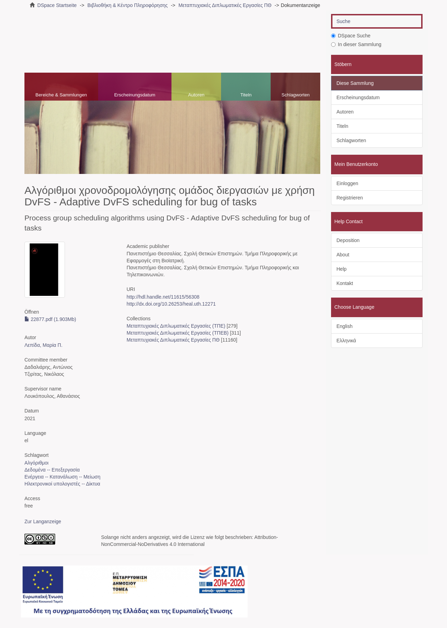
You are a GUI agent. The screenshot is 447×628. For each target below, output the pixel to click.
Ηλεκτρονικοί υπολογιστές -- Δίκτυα (62, 484)
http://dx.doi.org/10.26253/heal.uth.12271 (170, 304)
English (345, 326)
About (343, 254)
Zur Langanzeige (42, 521)
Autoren (196, 94)
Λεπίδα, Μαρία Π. (43, 345)
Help (342, 269)
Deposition (348, 240)
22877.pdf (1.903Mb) (50, 319)
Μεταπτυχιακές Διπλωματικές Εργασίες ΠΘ (224, 5)
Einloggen (347, 183)
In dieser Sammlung (356, 44)
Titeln (245, 94)
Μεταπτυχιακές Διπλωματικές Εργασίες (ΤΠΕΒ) (177, 333)
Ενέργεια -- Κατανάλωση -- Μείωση (62, 477)
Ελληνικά (346, 340)
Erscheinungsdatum (134, 94)
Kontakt (345, 283)
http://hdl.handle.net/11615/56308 (162, 297)
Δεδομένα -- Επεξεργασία (52, 470)
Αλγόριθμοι (36, 463)
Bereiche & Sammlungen (61, 94)
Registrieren (350, 197)
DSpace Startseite (57, 5)
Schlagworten (295, 94)
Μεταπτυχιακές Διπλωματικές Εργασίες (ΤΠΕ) (175, 326)
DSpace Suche (351, 35)
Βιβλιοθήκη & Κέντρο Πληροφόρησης (127, 5)
